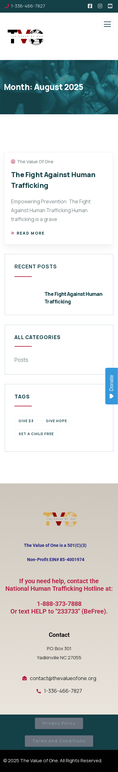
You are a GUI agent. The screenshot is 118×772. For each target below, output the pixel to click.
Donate (112, 387)
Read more (28, 233)
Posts (21, 359)
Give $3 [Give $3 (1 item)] (26, 420)
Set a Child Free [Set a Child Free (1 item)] (36, 433)
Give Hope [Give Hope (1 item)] (56, 420)
